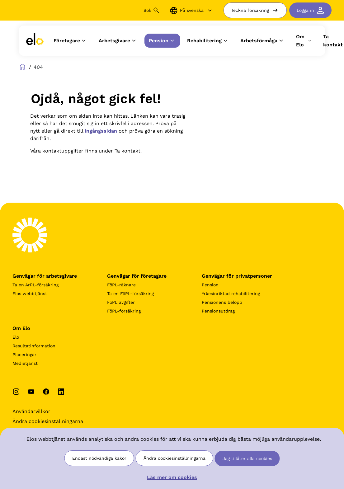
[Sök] (113, 10)
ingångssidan (102, 131)
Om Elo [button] (304, 41)
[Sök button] (156, 10)
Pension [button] (162, 41)
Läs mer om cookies (172, 477)
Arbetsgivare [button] (118, 41)
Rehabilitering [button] (208, 41)
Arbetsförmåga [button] (262, 41)
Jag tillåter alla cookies (247, 458)
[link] (35, 41)
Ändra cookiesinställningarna (174, 458)
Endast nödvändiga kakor (99, 458)
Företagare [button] (70, 41)
